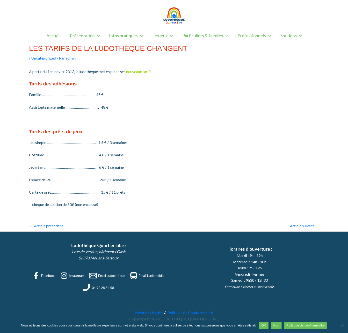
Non (276, 325)
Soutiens (289, 35)
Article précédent (46, 225)
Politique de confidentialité (305, 325)
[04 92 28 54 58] (98, 288)
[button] (98, 35)
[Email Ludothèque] (107, 276)
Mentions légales (149, 312)
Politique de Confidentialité (190, 312)
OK (263, 325)
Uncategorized (43, 58)
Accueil (56, 35)
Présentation (86, 35)
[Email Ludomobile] (147, 276)
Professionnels (252, 35)
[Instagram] (72, 276)
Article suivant (304, 225)
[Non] (342, 325)
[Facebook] (44, 276)
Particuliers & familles (204, 35)
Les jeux (162, 35)
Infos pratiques (127, 35)
